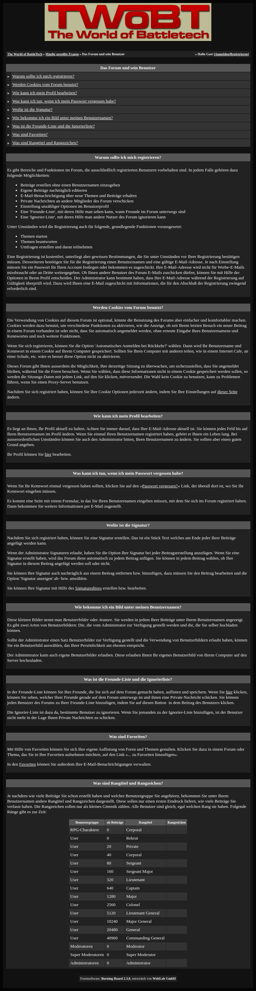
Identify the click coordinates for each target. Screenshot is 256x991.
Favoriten (27, 764)
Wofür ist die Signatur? (32, 109)
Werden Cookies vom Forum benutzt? (45, 84)
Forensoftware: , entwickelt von (128, 978)
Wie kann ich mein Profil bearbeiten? (44, 92)
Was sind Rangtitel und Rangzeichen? (45, 142)
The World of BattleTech (24, 54)
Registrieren (239, 54)
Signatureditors (88, 588)
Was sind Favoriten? (30, 134)
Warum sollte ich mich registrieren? (43, 76)
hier (48, 454)
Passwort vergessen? (160, 485)
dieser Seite (227, 391)
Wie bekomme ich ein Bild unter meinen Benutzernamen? (62, 117)
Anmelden (222, 54)
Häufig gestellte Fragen (62, 54)
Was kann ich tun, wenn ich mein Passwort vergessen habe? (64, 101)
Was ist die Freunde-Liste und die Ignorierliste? (53, 126)
